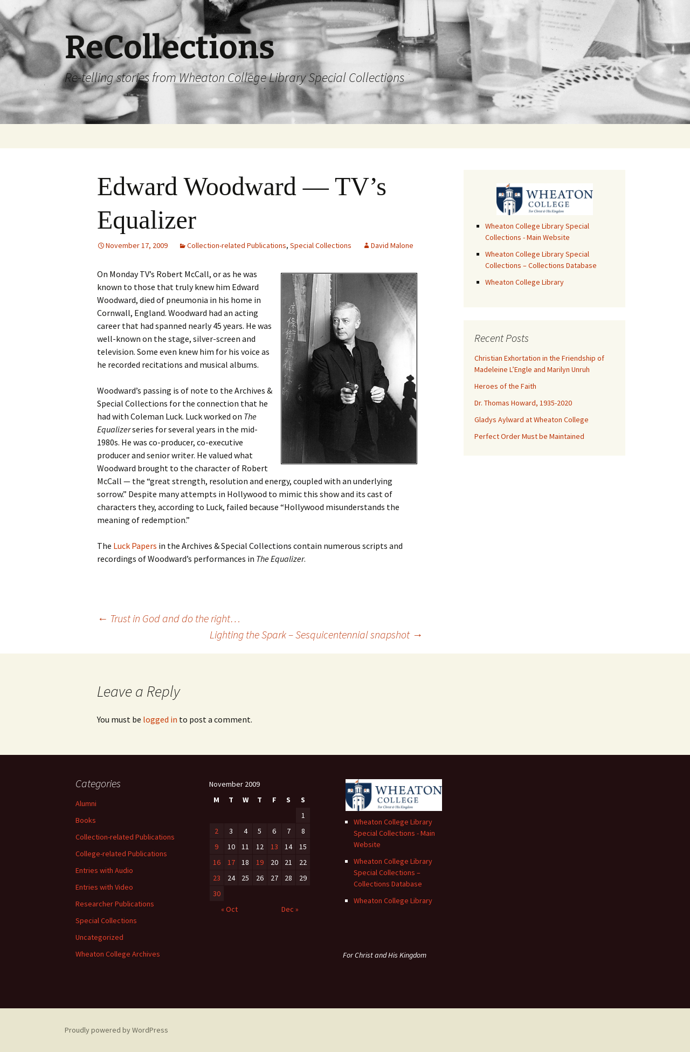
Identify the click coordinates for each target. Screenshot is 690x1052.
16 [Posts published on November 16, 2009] (216, 862)
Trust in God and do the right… (168, 618)
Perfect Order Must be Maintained (529, 436)
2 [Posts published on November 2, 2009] (216, 831)
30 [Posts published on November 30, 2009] (216, 893)
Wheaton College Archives (117, 954)
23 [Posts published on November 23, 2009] (216, 878)
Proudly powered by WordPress (116, 1030)
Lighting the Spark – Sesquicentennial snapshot (316, 634)
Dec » (290, 909)
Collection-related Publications (236, 245)
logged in (160, 719)
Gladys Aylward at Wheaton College (531, 419)
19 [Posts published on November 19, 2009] (260, 862)
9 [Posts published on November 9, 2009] (216, 846)
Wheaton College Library (524, 282)
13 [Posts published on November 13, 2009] (274, 846)
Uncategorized (99, 937)
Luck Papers (135, 545)
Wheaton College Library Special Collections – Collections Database (393, 872)
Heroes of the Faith (505, 386)
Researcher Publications (114, 904)
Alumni (85, 803)
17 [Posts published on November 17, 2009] (231, 862)
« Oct (229, 909)
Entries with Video (104, 887)
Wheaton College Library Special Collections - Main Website (394, 833)
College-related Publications (121, 853)
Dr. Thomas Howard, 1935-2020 (523, 403)
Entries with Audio (104, 870)
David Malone (392, 245)
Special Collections (320, 245)
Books (85, 820)
